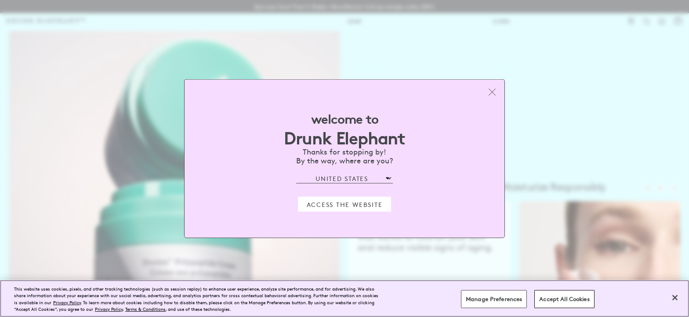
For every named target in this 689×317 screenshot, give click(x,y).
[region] (344, 298)
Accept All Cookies (564, 299)
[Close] (675, 297)
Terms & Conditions (145, 309)
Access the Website (345, 203)
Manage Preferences (494, 299)
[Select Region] (344, 178)
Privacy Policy (67, 302)
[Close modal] (492, 92)
